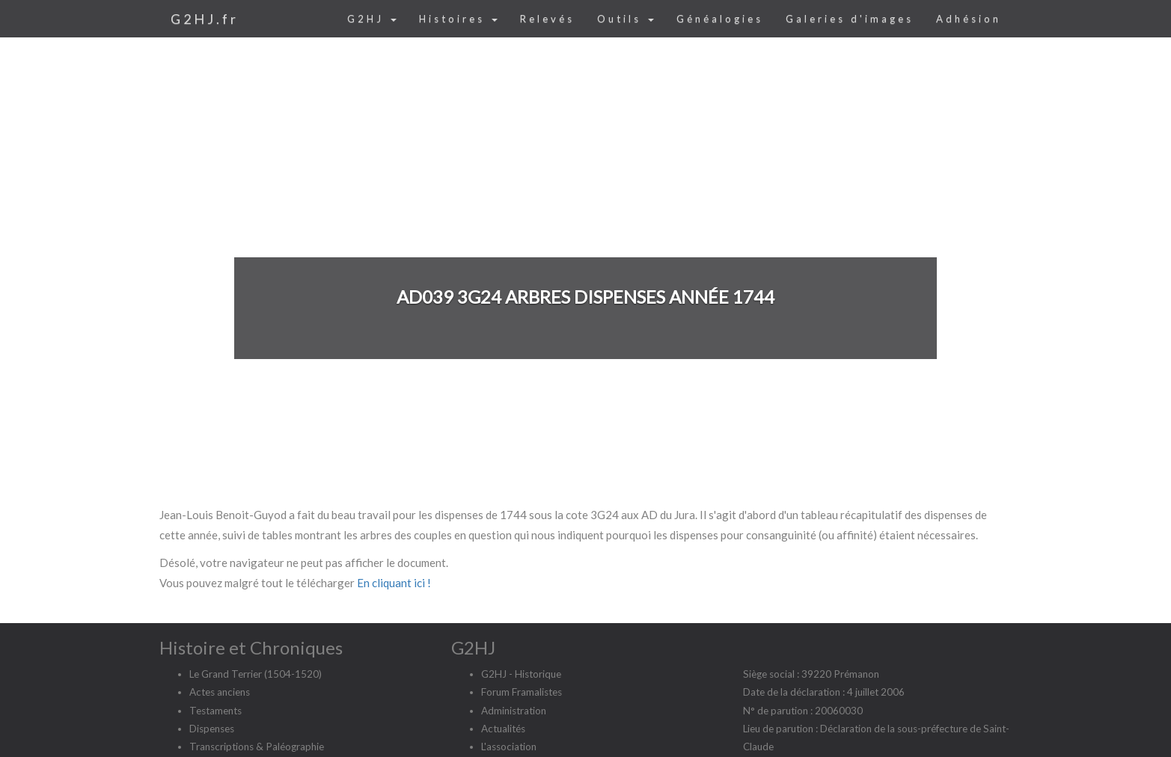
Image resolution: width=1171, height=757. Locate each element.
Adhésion (968, 19)
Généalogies (719, 19)
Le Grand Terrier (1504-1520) (255, 674)
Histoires (458, 19)
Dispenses (211, 729)
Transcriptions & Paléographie (256, 747)
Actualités (503, 729)
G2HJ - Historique (521, 674)
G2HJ (372, 19)
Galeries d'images (850, 19)
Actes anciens (219, 692)
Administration (513, 711)
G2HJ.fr (205, 18)
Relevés (547, 19)
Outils (625, 19)
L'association (508, 747)
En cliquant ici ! (394, 582)
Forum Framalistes (521, 692)
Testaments (215, 711)
